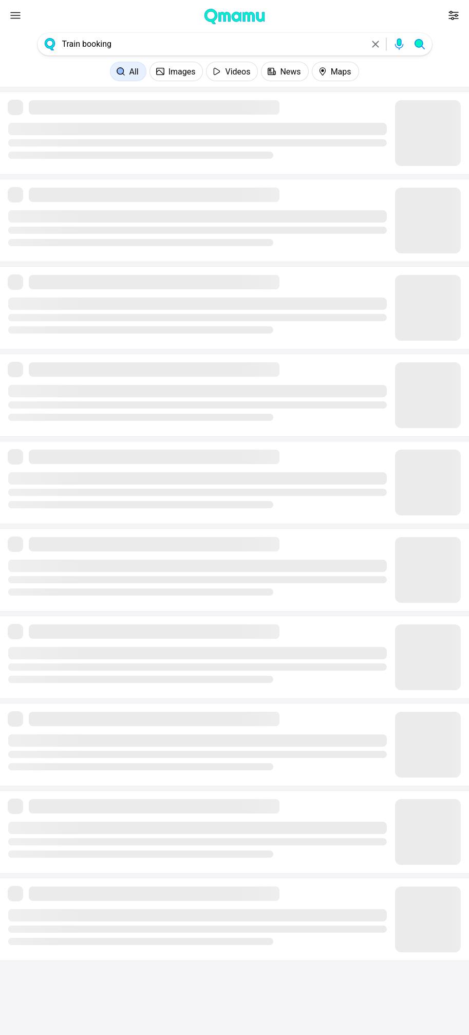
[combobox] (212, 44)
